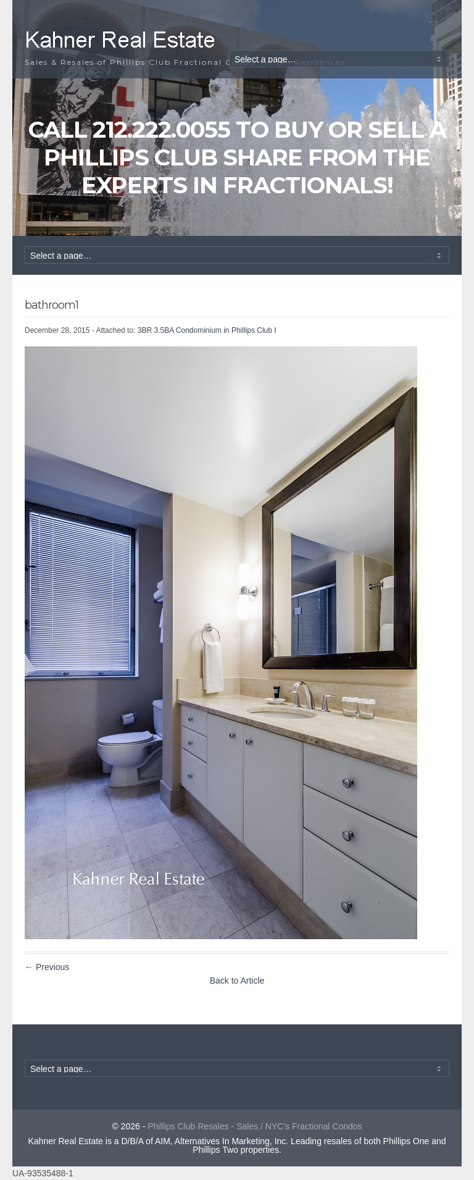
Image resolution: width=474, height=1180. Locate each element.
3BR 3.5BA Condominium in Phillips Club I (207, 330)
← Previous (47, 967)
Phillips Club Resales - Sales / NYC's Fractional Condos (255, 1126)
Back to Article (237, 980)
